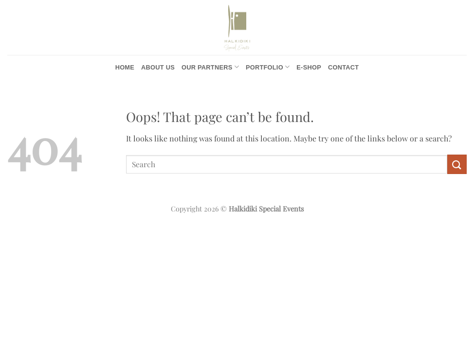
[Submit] (457, 164)
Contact (343, 67)
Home (124, 67)
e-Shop (308, 67)
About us (158, 67)
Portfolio (268, 66)
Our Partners (210, 66)
